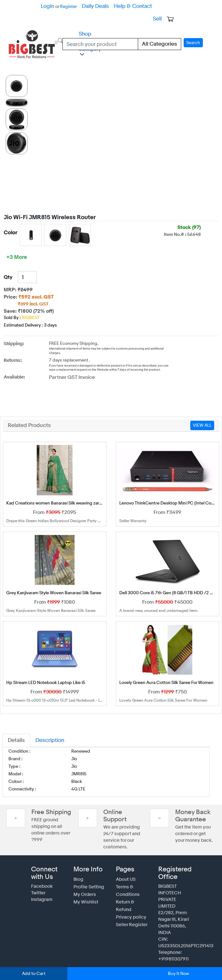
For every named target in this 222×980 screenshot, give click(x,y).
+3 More (15, 254)
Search (193, 41)
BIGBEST (30, 314)
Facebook (40, 872)
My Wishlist (84, 888)
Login (47, 6)
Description (46, 733)
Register (66, 6)
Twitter (37, 879)
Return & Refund (132, 888)
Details (15, 733)
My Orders (83, 880)
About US (125, 865)
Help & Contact (126, 6)
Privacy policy (129, 895)
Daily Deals (92, 6)
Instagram (41, 885)
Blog (77, 865)
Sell (157, 18)
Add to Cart (34, 973)
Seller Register (130, 903)
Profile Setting (87, 873)
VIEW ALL (202, 418)
